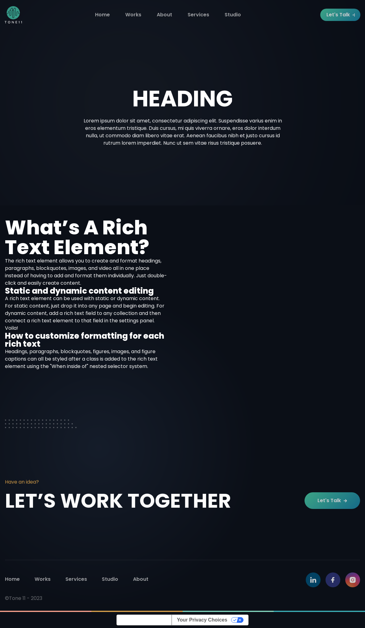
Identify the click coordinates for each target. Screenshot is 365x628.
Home (102, 14)
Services (198, 14)
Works (133, 14)
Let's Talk (340, 14)
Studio (233, 14)
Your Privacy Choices (202, 619)
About (164, 14)
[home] (13, 14)
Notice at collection (144, 619)
